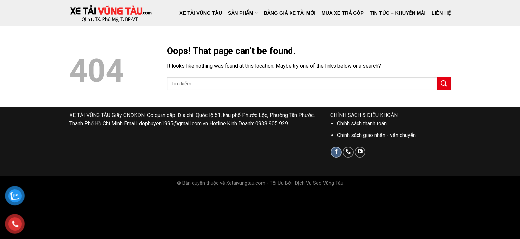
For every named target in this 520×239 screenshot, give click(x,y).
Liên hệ (441, 13)
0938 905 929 (271, 123)
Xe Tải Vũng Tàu (200, 13)
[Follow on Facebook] (336, 152)
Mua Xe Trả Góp (343, 13)
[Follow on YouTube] (360, 152)
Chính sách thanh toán (362, 123)
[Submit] (444, 83)
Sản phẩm (243, 13)
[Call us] (348, 152)
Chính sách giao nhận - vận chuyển (376, 135)
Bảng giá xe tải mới (290, 13)
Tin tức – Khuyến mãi (398, 13)
